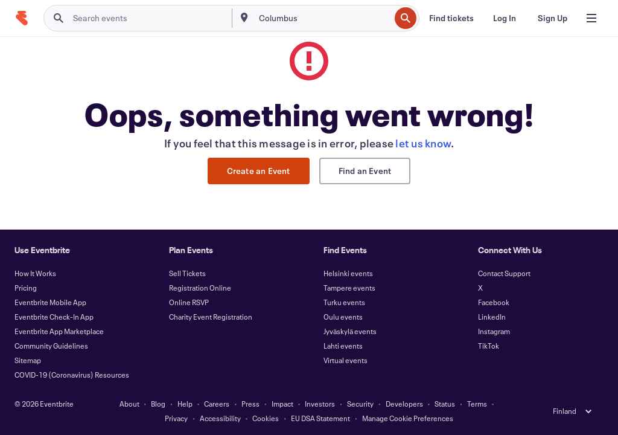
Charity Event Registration (210, 316)
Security (360, 403)
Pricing (25, 287)
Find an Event (365, 170)
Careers (216, 403)
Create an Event (258, 170)
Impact (282, 403)
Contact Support (504, 273)
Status (445, 403)
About (129, 403)
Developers (404, 403)
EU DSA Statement (320, 418)
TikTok (488, 345)
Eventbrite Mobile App (50, 302)
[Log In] (504, 18)
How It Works (35, 273)
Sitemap (27, 360)
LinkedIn (492, 316)
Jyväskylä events (350, 331)
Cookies (265, 418)
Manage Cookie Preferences (407, 418)
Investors (320, 403)
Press (250, 403)
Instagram (494, 331)
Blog (158, 403)
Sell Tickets (187, 273)
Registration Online (200, 287)
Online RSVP (189, 302)
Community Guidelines (51, 345)
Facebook (493, 302)
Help (185, 403)
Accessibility (220, 418)
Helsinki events (348, 273)
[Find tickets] (451, 18)
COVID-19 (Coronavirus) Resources (71, 374)
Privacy (176, 418)
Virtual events (345, 360)
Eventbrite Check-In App (54, 316)
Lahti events (343, 345)
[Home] (21, 18)
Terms (477, 403)
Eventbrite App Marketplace (59, 331)
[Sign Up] (552, 18)
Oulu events (343, 316)
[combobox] (323, 18)
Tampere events (349, 287)
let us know (423, 143)
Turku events (344, 302)
